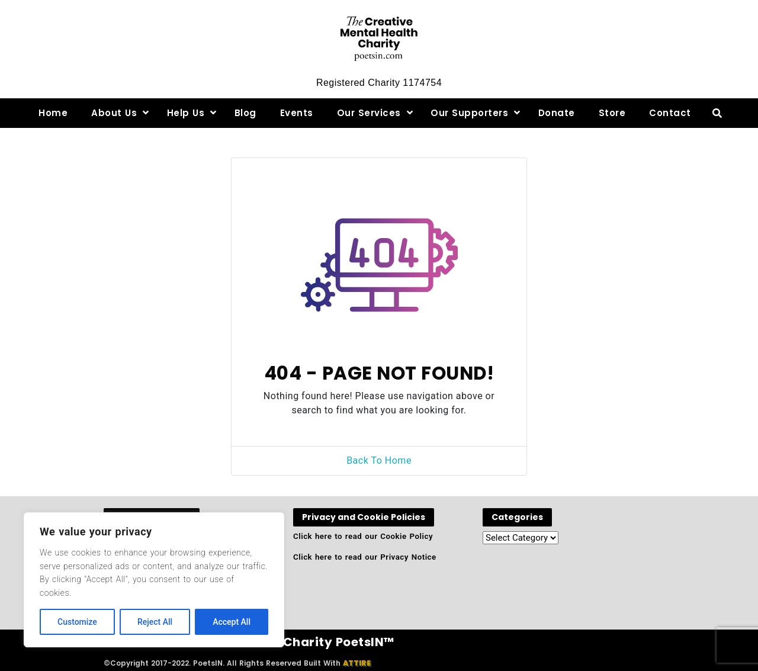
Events (296, 113)
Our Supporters (469, 113)
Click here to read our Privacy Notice (364, 557)
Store (612, 113)
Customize (77, 622)
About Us (114, 113)
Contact (670, 113)
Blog (245, 113)
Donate (556, 113)
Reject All (154, 622)
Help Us (186, 113)
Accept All (231, 622)
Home (53, 113)
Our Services (369, 113)
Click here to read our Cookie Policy (363, 536)
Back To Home (379, 460)
